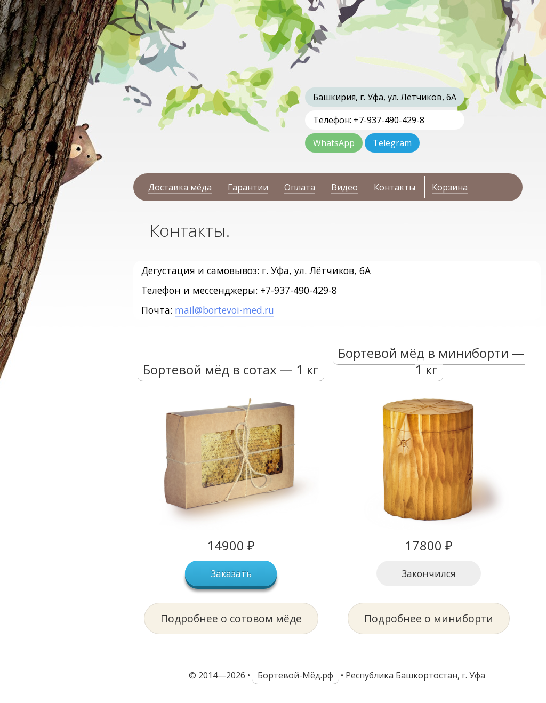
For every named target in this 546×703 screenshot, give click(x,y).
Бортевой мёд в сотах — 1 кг (231, 369)
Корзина (450, 187)
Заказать (231, 573)
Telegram (392, 143)
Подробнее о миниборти (428, 618)
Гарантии (248, 187)
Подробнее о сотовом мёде (231, 618)
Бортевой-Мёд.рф (295, 675)
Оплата (299, 187)
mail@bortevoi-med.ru (224, 309)
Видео (344, 187)
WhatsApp (334, 143)
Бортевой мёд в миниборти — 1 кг (431, 361)
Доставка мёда (180, 187)
